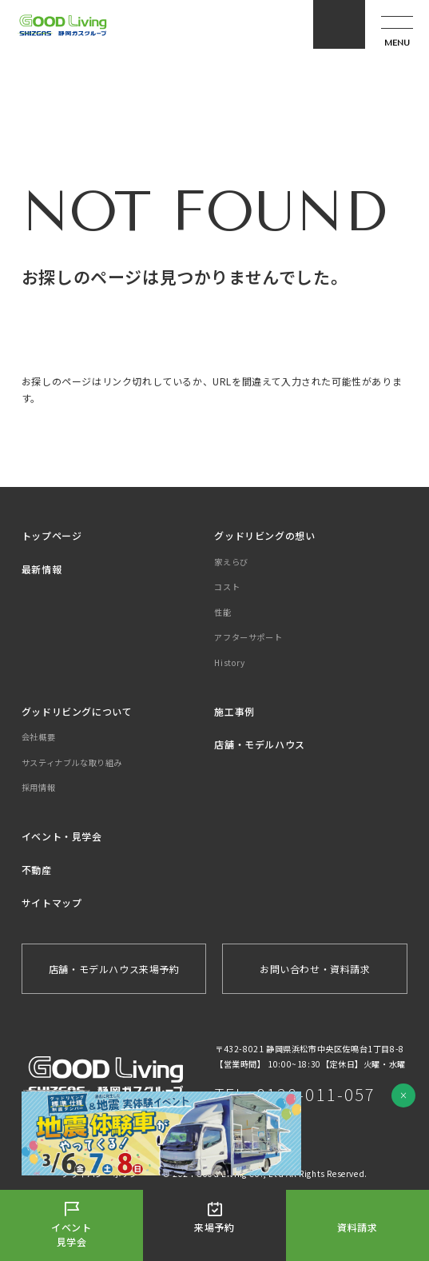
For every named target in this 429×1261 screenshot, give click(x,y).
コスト (227, 587)
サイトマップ (52, 902)
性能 (222, 612)
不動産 (37, 869)
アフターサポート (248, 637)
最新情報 (42, 569)
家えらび (231, 562)
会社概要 (38, 737)
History (229, 662)
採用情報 (38, 787)
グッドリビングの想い (264, 535)
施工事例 (234, 711)
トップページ (52, 535)
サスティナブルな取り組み (72, 762)
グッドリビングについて (77, 711)
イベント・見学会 (62, 836)
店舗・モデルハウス (259, 744)
